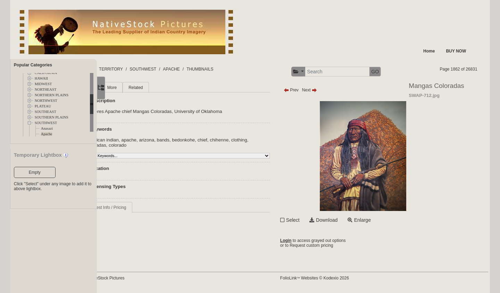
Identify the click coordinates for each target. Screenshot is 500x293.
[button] (320, 71)
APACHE (218, 69)
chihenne (258, 140)
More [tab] (151, 87)
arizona (185, 140)
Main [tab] (129, 87)
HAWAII (41, 78)
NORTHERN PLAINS (51, 95)
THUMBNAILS (247, 69)
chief (241, 140)
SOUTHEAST (45, 112)
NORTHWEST (46, 101)
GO (397, 71)
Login (308, 240)
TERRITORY (158, 69)
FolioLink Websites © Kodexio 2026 (336, 278)
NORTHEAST (46, 89)
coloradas (135, 145)
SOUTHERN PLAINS (51, 117)
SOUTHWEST (46, 123)
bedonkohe (222, 140)
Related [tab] (174, 87)
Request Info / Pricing (145, 207)
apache (167, 140)
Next (331, 90)
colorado (156, 145)
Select (315, 220)
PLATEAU (43, 106)
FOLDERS (130, 69)
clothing (278, 140)
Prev (313, 90)
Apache (46, 134)
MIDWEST (43, 84)
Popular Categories (33, 65)
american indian (141, 140)
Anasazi (47, 128)
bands (202, 140)
